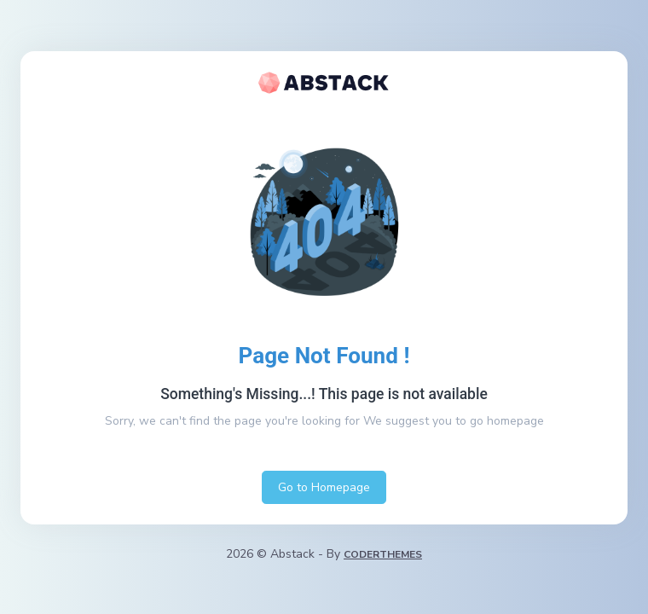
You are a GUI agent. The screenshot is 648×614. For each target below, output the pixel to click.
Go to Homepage (324, 487)
